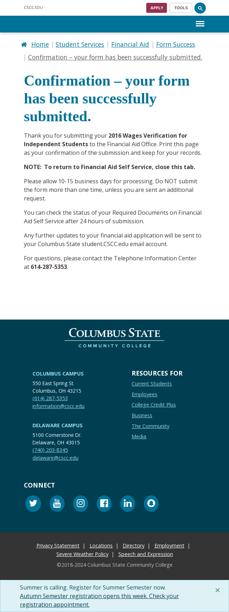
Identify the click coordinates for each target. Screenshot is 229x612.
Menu (200, 20)
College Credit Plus (154, 404)
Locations (101, 545)
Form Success (175, 44)
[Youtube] (57, 504)
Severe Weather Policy (82, 554)
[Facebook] (104, 504)
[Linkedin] (128, 504)
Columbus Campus (58, 373)
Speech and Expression (145, 554)
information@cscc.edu (58, 406)
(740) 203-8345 (50, 450)
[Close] (219, 590)
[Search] (200, 8)
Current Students (152, 383)
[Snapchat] (151, 504)
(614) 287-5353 (50, 398)
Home (40, 44)
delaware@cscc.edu (55, 457)
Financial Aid (130, 44)
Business (142, 415)
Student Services (80, 44)
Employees (144, 394)
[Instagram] (81, 504)
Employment (169, 545)
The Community (150, 426)
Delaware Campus (57, 425)
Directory (133, 545)
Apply (157, 7)
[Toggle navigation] (181, 8)
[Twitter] (33, 504)
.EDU (33, 7)
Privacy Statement (58, 545)
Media (139, 436)
